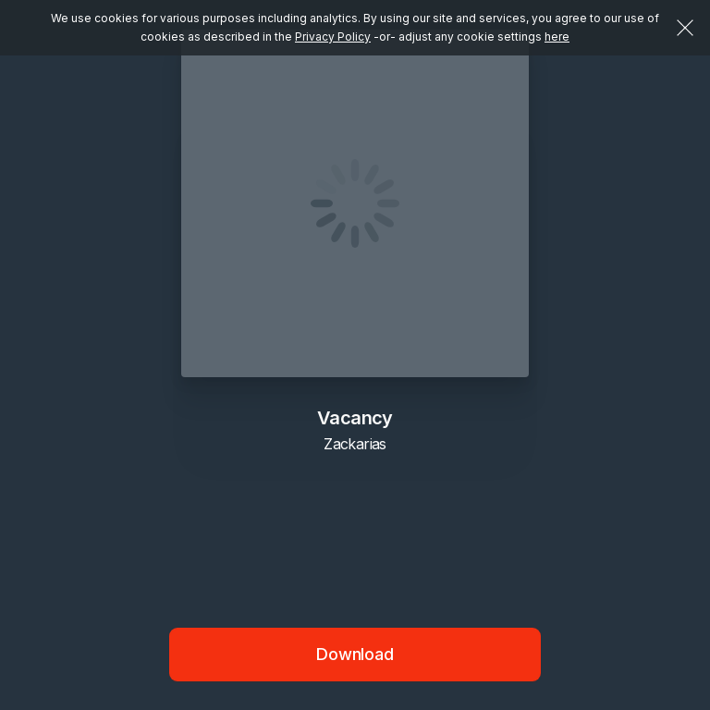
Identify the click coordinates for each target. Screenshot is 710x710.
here (557, 36)
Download (355, 654)
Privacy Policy (333, 36)
